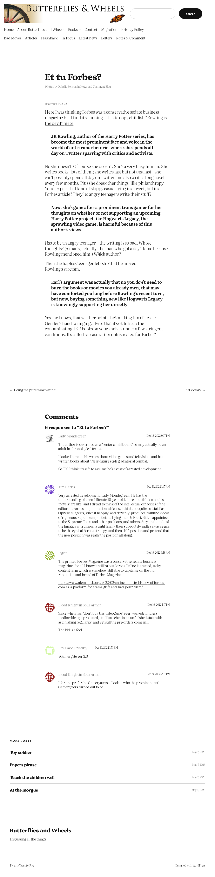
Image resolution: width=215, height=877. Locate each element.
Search (190, 14)
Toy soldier (20, 752)
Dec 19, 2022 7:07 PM (158, 674)
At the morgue (24, 789)
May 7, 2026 (198, 752)
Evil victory (192, 389)
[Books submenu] (79, 29)
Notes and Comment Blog (95, 86)
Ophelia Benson (67, 86)
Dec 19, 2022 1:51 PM (106, 647)
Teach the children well (32, 777)
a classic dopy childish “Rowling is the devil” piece (106, 120)
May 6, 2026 (198, 790)
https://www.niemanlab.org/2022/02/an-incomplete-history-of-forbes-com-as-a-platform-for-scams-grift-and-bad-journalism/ (111, 584)
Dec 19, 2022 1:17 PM (158, 604)
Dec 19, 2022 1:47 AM (158, 486)
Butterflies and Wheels (40, 830)
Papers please (23, 764)
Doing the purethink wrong (34, 389)
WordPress (199, 865)
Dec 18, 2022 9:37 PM (158, 435)
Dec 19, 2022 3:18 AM (158, 552)
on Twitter (70, 153)
